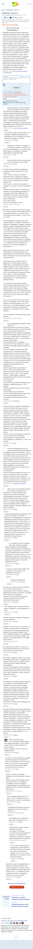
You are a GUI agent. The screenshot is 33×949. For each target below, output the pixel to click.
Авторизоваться (17, 91)
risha (15, 154)
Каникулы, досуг (10, 15)
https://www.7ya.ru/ (12, 920)
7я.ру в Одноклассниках (20, 923)
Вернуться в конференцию (16, 883)
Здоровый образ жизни (17, 895)
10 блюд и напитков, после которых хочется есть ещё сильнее (19, 906)
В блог (7, 17)
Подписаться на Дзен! (17, 17)
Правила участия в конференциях (10, 24)
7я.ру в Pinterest (14, 923)
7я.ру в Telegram (11, 923)
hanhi (15, 443)
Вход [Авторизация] (29, 4)
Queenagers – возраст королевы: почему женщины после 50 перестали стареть (20, 899)
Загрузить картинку (4, 85)
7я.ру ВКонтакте (17, 923)
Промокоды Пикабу (22, 920)
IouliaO (16, 612)
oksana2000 (16, 401)
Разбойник (16, 602)
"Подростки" (14, 13)
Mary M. (15, 164)
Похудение (14, 902)
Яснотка (15, 621)
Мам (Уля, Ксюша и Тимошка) (20, 71)
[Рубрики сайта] (3, 4)
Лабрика (16, 703)
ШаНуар (16, 509)
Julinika (15, 676)
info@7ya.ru (4, 920)
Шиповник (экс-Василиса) (20, 483)
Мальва (16, 140)
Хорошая (16, 752)
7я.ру (22, 923)
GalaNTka (16, 735)
